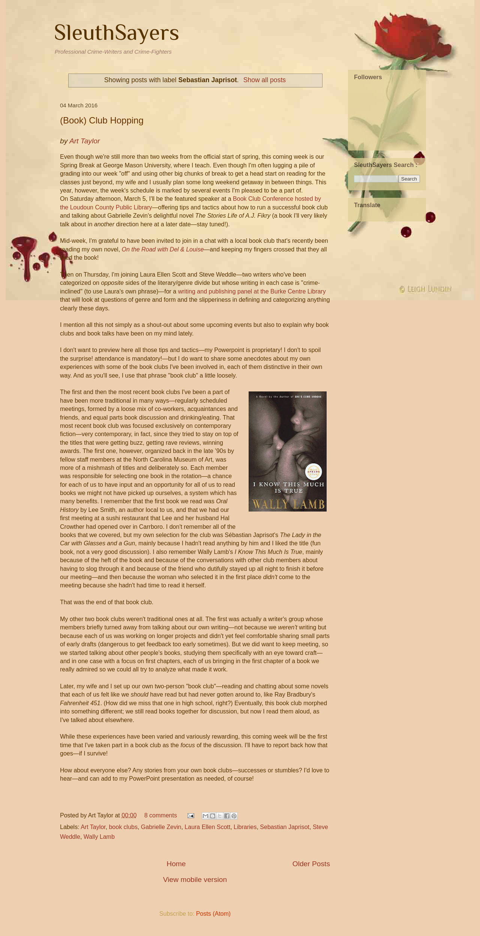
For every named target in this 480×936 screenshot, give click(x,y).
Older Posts (311, 864)
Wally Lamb (99, 837)
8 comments (160, 815)
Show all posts (264, 80)
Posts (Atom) (213, 913)
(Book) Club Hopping (102, 120)
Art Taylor (93, 827)
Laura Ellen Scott (207, 827)
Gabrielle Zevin (161, 827)
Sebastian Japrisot (284, 827)
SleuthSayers (116, 32)
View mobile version (195, 879)
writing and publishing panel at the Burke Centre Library (252, 291)
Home (176, 864)
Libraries (245, 827)
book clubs (123, 827)
